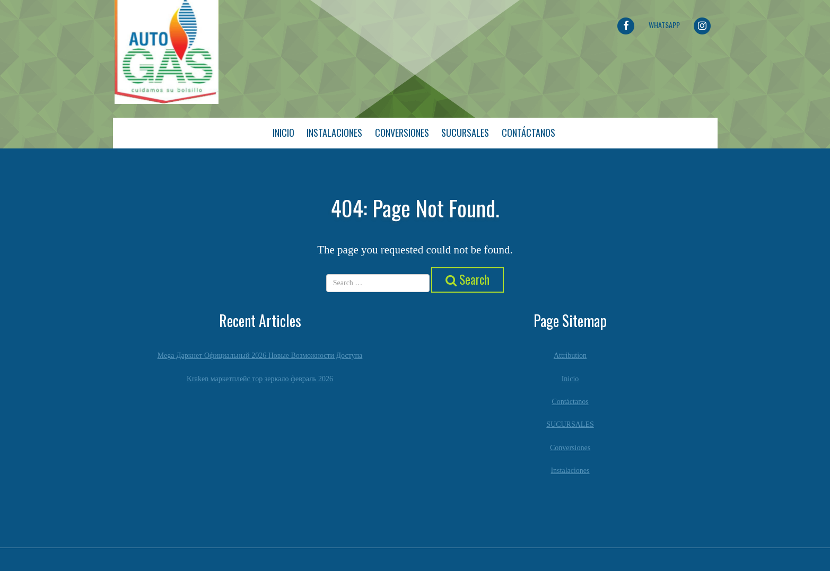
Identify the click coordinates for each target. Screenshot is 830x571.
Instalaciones (334, 132)
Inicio (283, 132)
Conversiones (402, 132)
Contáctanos (528, 132)
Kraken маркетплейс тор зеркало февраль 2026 (260, 378)
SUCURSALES (569, 424)
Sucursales (465, 132)
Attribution (570, 355)
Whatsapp (664, 24)
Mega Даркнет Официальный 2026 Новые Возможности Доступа (260, 355)
